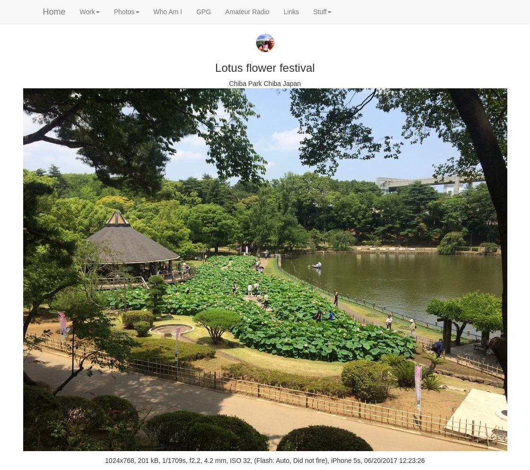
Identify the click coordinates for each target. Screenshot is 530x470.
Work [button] (90, 12)
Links (291, 12)
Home (54, 12)
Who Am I (168, 12)
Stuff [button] (322, 12)
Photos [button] (126, 12)
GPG (203, 12)
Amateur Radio (247, 12)
